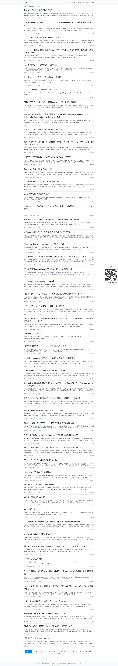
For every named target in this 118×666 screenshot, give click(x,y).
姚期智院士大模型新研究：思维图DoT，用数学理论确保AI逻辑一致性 (52, 220)
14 (67, 651)
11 (58, 651)
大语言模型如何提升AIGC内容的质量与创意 (41, 37)
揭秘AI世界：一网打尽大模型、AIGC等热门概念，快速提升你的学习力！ (53, 294)
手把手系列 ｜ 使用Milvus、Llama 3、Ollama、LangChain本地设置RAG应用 (55, 546)
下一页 (90, 651)
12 (61, 651)
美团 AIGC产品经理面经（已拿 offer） (39, 485)
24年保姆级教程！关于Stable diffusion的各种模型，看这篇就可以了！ (52, 435)
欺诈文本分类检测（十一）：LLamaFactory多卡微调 (45, 346)
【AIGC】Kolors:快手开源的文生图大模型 (40, 90)
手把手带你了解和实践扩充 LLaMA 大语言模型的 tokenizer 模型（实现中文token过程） (59, 257)
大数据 (79, 2)
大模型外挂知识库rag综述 (34, 497)
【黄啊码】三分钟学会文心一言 (36, 638)
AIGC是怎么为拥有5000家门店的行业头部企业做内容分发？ (48, 626)
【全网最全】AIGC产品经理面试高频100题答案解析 (45, 371)
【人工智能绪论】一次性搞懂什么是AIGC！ (41, 65)
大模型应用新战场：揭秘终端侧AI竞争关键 (41, 534)
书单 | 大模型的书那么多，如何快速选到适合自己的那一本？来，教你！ (53, 447)
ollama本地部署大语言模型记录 (36, 194)
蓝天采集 (57, 665)
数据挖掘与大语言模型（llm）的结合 (38, 10)
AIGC (25, 33)
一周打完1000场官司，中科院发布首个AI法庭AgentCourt (47, 601)
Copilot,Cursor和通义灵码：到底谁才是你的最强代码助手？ (48, 157)
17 (77, 651)
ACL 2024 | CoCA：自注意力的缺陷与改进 (41, 460)
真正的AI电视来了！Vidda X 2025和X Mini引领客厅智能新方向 (49, 423)
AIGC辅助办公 (30, 509)
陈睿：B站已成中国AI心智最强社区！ (39, 169)
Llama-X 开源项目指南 (33, 559)
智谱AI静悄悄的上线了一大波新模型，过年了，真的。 (45, 614)
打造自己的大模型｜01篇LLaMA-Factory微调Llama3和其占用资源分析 (52, 398)
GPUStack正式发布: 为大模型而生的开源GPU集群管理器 (47, 232)
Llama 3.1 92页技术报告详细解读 (37, 472)
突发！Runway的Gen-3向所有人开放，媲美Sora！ (44, 410)
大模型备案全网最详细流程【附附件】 (39, 281)
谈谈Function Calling (32, 333)
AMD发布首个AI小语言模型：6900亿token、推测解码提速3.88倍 (50, 102)
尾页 (59, 653)
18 (80, 651)
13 (64, 651)
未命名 (38, 215)
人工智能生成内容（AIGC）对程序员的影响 (41, 182)
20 (86, 651)
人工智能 (72, 2)
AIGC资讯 (31, 6)
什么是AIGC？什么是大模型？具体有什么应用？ (43, 77)
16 (73, 651)
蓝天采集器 (86, 2)
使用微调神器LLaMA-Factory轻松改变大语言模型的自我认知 (48, 269)
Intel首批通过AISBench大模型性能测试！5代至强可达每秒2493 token (52, 522)
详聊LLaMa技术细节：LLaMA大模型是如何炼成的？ (45, 244)
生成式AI (26, 18)
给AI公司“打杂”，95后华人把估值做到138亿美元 (43, 129)
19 (83, 651)
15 (70, 651)
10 (54, 651)
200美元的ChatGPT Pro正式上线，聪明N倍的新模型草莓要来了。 (50, 358)
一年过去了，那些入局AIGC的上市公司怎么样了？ (44, 306)
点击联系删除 (79, 663)
